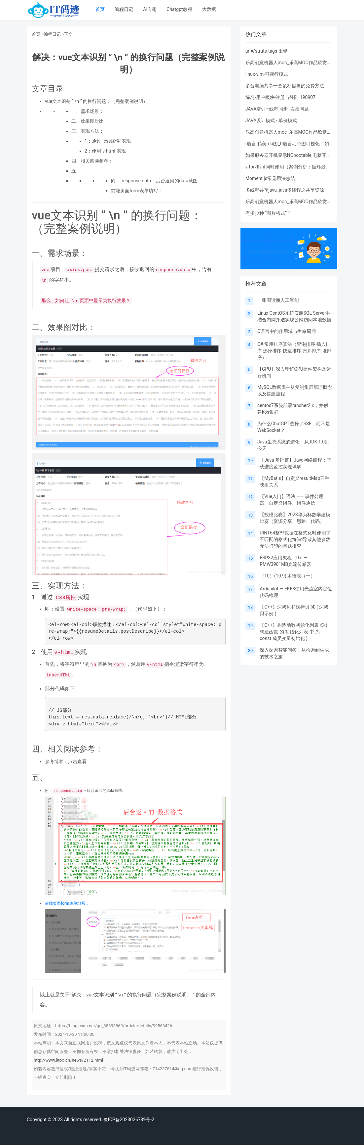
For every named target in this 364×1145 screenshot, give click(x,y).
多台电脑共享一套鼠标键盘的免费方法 (284, 85)
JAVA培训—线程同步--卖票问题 (277, 109)
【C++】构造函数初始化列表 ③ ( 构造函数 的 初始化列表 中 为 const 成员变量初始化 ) (293, 631)
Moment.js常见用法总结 (270, 178)
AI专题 (150, 9)
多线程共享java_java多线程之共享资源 (284, 190)
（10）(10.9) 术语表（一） (287, 575)
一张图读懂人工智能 (278, 300)
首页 (100, 9)
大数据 (209, 9)
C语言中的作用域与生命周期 (286, 331)
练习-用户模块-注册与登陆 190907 (280, 97)
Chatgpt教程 (179, 9)
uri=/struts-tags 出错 (266, 51)
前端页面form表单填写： (67, 903)
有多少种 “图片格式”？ (268, 213)
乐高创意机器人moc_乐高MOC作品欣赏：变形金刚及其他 (304, 62)
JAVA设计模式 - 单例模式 (271, 120)
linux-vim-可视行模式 (266, 74)
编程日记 (124, 9)
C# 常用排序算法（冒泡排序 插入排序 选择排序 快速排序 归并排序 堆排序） (294, 351)
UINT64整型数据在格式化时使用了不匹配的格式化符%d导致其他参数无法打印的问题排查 (295, 539)
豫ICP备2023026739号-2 (128, 1119)
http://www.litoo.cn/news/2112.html (68, 1060)
